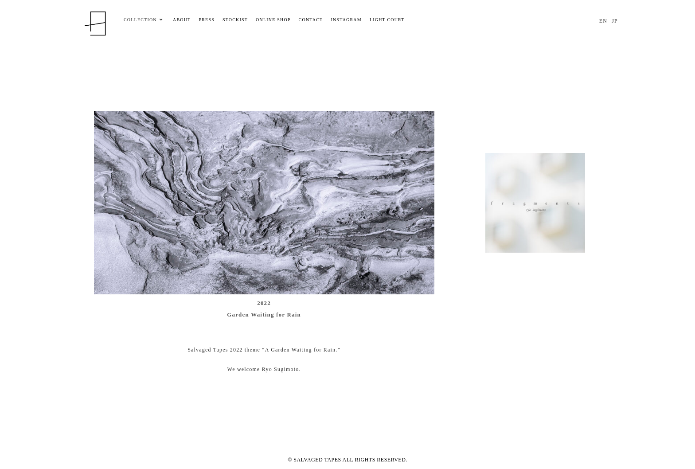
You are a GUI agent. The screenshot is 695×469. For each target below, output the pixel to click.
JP (615, 21)
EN (603, 21)
